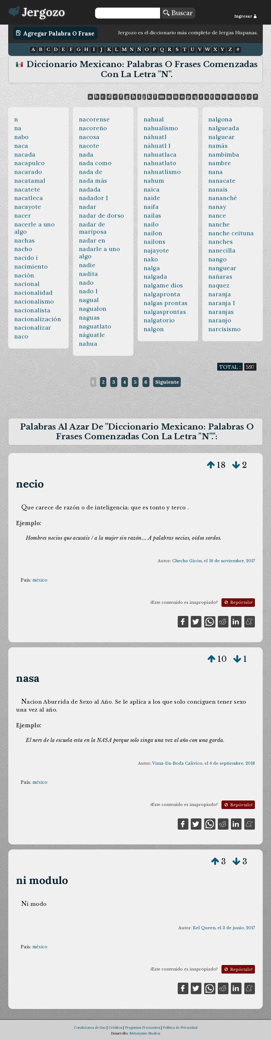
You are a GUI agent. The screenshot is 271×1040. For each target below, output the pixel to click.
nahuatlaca (160, 154)
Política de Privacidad (180, 1027)
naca (21, 145)
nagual (89, 300)
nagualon (93, 308)
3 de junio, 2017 (239, 928)
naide (152, 198)
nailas (152, 215)
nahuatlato (160, 163)
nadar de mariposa (93, 228)
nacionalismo (34, 301)
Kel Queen (204, 928)
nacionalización (37, 319)
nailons (155, 241)
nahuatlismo (162, 171)
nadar (88, 206)
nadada (90, 189)
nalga (152, 268)
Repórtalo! (237, 602)
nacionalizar (32, 327)
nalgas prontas (166, 303)
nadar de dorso (101, 215)
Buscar (178, 13)
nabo (21, 137)
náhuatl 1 (157, 145)
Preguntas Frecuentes (142, 1027)
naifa (151, 206)
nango (217, 259)
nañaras (220, 276)
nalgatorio (159, 320)
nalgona (220, 119)
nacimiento (31, 266)
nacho (23, 249)
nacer (22, 215)
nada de (91, 171)
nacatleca (28, 198)
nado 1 (88, 291)
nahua (88, 343)
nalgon (154, 329)
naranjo (220, 320)
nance (217, 215)
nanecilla (222, 250)
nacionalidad (33, 292)
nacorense (94, 119)
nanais (218, 189)
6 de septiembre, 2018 (232, 763)
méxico (40, 580)
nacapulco (29, 163)
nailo (151, 224)
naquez (219, 285)
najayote (156, 250)
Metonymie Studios (144, 1033)
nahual (154, 119)
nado (86, 282)
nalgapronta (162, 294)
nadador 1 (93, 198)
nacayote (27, 206)
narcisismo (224, 329)
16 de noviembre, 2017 (232, 561)
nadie (87, 265)
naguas (89, 317)
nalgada (155, 276)
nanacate (222, 180)
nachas (24, 240)
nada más (93, 180)
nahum (154, 180)
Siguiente (167, 382)
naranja (219, 294)
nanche (219, 224)
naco (21, 336)
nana (215, 171)
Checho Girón (187, 561)
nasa (27, 678)
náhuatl (155, 137)
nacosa (89, 137)
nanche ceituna (231, 233)
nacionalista (32, 310)
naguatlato (95, 326)
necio (30, 484)
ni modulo (42, 880)
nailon (153, 233)
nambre (219, 163)
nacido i (26, 257)
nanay (217, 206)
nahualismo (161, 128)
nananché (222, 198)
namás (218, 145)
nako (151, 259)
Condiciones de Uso (90, 1027)
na (18, 128)
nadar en (92, 240)
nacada (25, 154)
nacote (89, 145)
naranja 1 (221, 303)
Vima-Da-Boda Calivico (177, 763)
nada (86, 154)
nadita (88, 273)
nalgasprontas (165, 311)
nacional (27, 283)
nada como (95, 163)
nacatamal (30, 180)
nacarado (28, 171)
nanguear (222, 268)
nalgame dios (163, 285)
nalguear (221, 137)
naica (152, 189)
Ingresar (245, 16)
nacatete (27, 189)
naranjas (221, 311)
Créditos (115, 1027)
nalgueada (223, 128)
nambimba (223, 154)
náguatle (92, 334)
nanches (220, 241)
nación (24, 275)
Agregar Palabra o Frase (55, 33)
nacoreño (93, 128)
